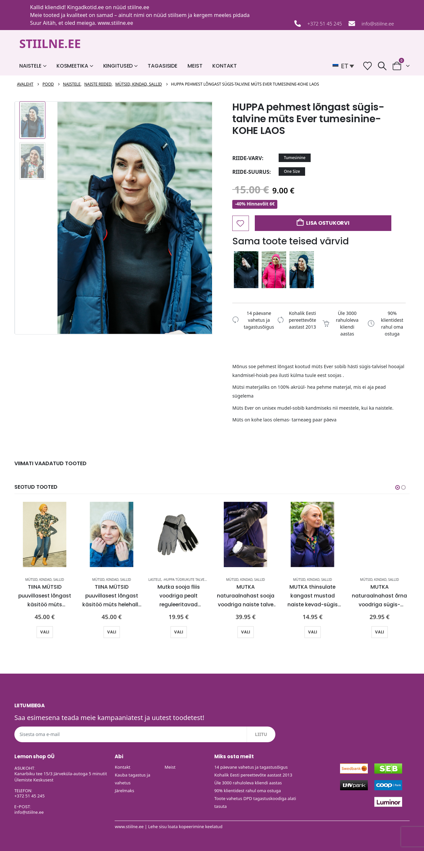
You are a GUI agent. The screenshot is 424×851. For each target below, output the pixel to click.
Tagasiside (162, 66)
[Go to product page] (44, 534)
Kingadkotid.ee (85, 7)
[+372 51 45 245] (297, 23)
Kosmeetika (72, 66)
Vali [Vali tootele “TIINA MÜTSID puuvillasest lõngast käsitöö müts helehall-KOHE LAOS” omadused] (111, 632)
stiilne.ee (138, 7)
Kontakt (224, 66)
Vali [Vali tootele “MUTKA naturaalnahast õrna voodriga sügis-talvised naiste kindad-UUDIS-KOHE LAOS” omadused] (379, 632)
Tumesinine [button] (294, 157)
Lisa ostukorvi (328, 223)
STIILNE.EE (50, 44)
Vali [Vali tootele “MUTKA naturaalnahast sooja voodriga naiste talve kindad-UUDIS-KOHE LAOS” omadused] (245, 632)
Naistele (30, 66)
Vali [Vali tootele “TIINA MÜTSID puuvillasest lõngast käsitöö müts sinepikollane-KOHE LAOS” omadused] (44, 632)
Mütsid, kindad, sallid (44, 579)
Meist (195, 66)
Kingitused (118, 66)
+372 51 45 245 (324, 23)
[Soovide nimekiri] (368, 65)
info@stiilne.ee (378, 23)
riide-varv (247, 158)
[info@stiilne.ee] (352, 23)
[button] (345, 66)
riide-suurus (250, 171)
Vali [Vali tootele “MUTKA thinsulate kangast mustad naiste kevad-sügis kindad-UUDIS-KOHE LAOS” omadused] (312, 632)
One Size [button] (292, 171)
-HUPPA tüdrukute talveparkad (190, 579)
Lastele (154, 579)
